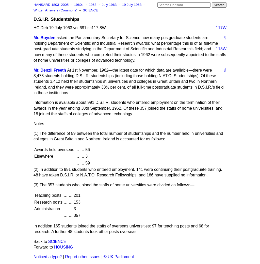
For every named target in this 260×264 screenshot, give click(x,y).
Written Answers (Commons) (56, 10)
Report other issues (82, 257)
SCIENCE (90, 10)
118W (221, 49)
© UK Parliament (119, 257)
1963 (93, 5)
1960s (79, 5)
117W (221, 28)
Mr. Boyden (44, 38)
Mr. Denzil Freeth (50, 70)
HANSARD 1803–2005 (51, 5)
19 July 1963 (132, 5)
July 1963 (110, 5)
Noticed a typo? (48, 257)
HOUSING (63, 247)
